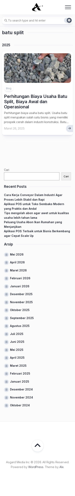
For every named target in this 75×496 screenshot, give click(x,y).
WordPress (35, 467)
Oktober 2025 (20, 310)
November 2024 (21, 397)
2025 (6, 45)
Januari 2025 (19, 381)
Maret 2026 (18, 270)
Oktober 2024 (20, 405)
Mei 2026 (17, 254)
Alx (61, 467)
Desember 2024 (21, 389)
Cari (6, 169)
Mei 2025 (16, 349)
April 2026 (17, 262)
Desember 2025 (21, 294)
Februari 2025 (20, 373)
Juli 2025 (16, 334)
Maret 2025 (18, 365)
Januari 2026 (19, 286)
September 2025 (22, 318)
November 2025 (21, 302)
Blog (8, 88)
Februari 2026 (20, 278)
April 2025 (17, 357)
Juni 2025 (17, 341)
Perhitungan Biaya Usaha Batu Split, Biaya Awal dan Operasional (35, 102)
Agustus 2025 (20, 326)
